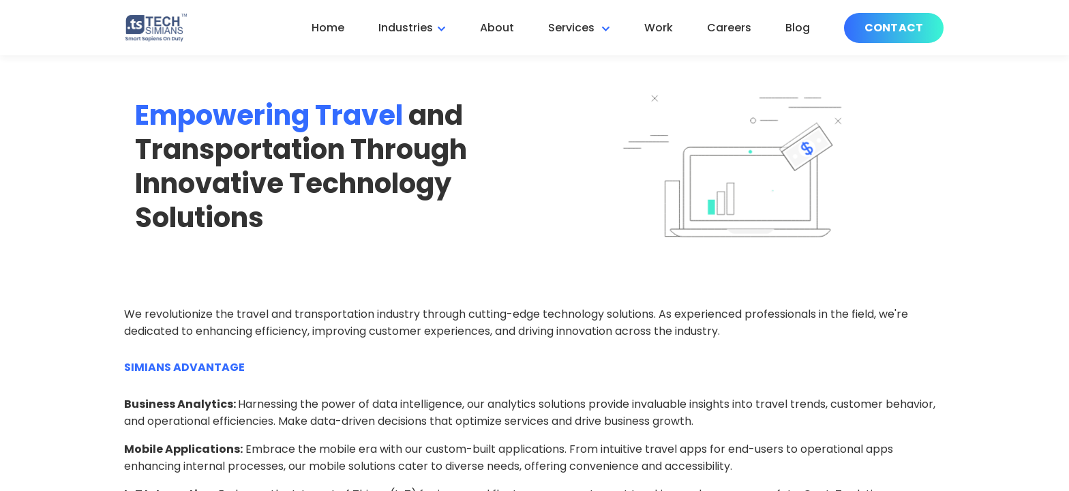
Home (328, 27)
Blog (797, 27)
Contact (893, 27)
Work (658, 27)
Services (572, 27)
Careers (729, 27)
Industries (405, 27)
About (497, 27)
